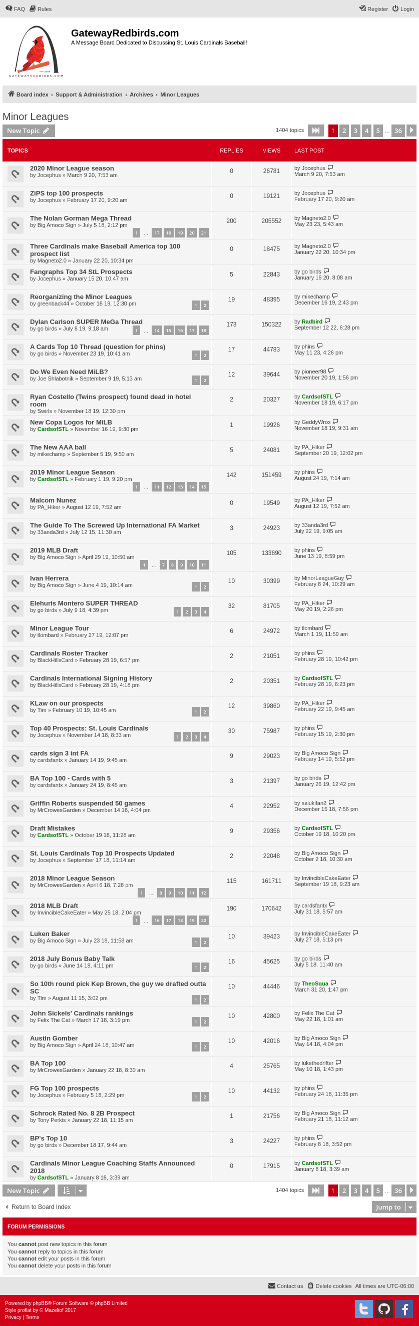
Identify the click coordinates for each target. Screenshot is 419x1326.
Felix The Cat (54, 1020)
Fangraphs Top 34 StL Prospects (81, 272)
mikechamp (316, 297)
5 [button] (378, 130)
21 (203, 233)
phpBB (40, 1303)
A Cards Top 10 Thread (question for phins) (97, 346)
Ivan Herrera (49, 578)
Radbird (312, 321)
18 (168, 233)
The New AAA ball (58, 447)
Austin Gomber (54, 1038)
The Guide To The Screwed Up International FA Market (115, 525)
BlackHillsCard (56, 660)
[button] (316, 130)
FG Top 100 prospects (64, 1088)
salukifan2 (314, 803)
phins (308, 347)
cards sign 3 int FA (59, 753)
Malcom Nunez (53, 500)
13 (180, 487)
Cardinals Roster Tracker (69, 653)
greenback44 (54, 303)
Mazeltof (54, 1310)
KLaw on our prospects (67, 703)
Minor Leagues (36, 116)
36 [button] (398, 130)
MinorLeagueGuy (323, 578)
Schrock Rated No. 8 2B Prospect (82, 1113)
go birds (311, 271)
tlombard (48, 635)
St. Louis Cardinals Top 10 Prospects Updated (102, 853)
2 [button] (344, 130)
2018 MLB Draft (54, 906)
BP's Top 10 (48, 1138)
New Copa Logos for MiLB (71, 422)
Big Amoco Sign (57, 225)
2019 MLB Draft (54, 550)
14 (156, 330)
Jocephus (49, 175)
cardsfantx (50, 760)
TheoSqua (315, 983)
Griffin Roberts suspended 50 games (87, 803)
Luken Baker (50, 934)
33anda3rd (51, 532)
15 (168, 330)
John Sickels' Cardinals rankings (81, 1013)
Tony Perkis (52, 1120)
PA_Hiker (313, 447)
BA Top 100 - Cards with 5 (70, 778)
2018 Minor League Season (72, 878)
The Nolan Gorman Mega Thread (81, 218)
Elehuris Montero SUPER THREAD (84, 603)
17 (156, 233)
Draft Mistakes (52, 828)
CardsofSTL (317, 397)
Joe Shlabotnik (56, 379)
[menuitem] (15, 9)
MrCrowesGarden (59, 810)
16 (180, 330)
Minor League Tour (59, 628)
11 (156, 487)
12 (168, 487)
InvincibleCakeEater (326, 878)
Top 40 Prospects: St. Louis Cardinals (89, 728)
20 (191, 233)
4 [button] (366, 130)
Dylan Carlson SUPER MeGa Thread (86, 322)
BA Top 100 (48, 1063)
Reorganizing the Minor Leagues (81, 296)
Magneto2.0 (316, 218)
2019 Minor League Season (72, 472)
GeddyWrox (316, 422)
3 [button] (355, 130)
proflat (25, 1310)
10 (191, 565)
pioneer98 (314, 371)
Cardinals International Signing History (91, 678)
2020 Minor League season (72, 168)
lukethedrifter (318, 1063)
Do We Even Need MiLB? (69, 372)
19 (180, 233)
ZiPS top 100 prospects (66, 193)
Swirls (45, 411)
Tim (42, 710)
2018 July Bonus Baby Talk (72, 958)
